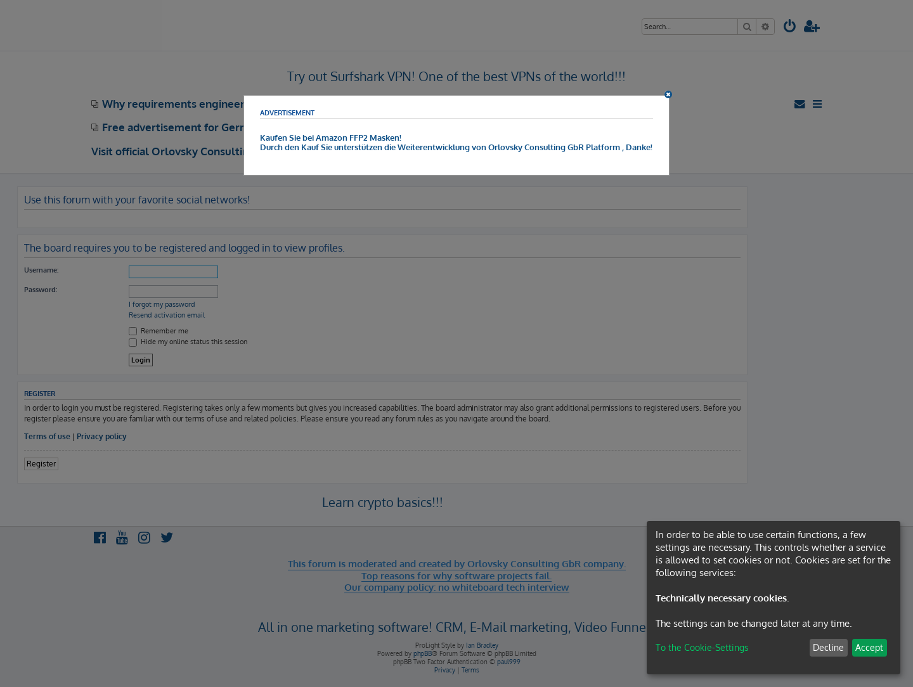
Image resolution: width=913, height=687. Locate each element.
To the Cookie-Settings (702, 647)
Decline (828, 647)
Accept (869, 647)
